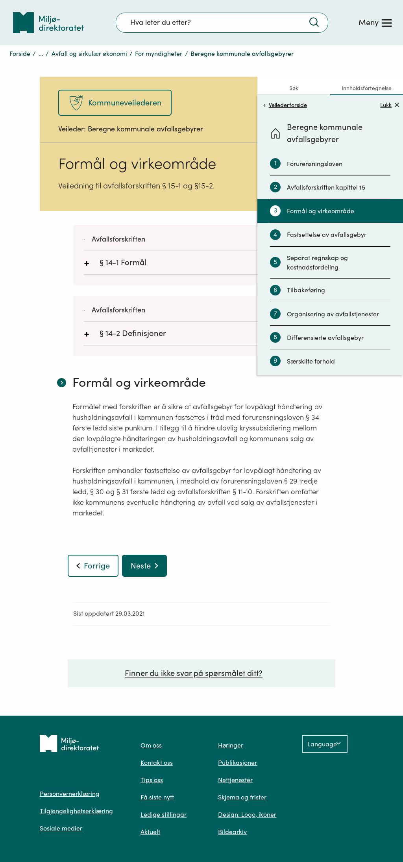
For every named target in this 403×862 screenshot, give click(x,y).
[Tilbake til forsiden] (48, 22)
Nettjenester (235, 780)
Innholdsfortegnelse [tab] (367, 88)
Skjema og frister (242, 797)
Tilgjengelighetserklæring (76, 811)
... (41, 53)
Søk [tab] (293, 88)
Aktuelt (150, 832)
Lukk (389, 104)
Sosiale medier (61, 828)
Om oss (151, 745)
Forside (19, 53)
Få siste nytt (157, 797)
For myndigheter (158, 53)
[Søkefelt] (222, 22)
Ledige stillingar (163, 814)
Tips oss (151, 780)
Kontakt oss (156, 762)
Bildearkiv (232, 832)
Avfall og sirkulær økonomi (89, 53)
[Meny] (375, 22)
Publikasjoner (237, 762)
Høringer (230, 745)
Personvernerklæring (70, 793)
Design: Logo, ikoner (247, 814)
